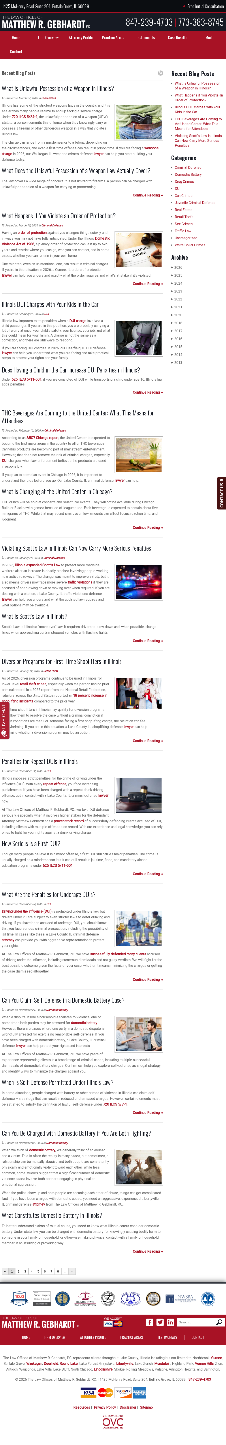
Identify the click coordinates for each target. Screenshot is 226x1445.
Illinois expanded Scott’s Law (37, 565)
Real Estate (183, 210)
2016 (176, 339)
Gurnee (216, 1358)
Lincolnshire (103, 1369)
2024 (176, 283)
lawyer (99, 154)
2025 (176, 275)
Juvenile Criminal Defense (195, 203)
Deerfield (51, 1364)
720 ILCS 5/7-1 (115, 1104)
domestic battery (84, 1023)
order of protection (32, 233)
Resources (81, 1407)
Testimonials (145, 37)
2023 (176, 291)
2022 (176, 299)
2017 (176, 331)
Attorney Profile (81, 37)
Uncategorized (186, 238)
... (65, 1271)
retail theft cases (33, 684)
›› (72, 1271)
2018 (176, 323)
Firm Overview (48, 37)
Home (16, 37)
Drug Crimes (184, 182)
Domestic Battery (57, 1010)
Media (209, 37)
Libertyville (124, 1364)
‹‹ (5, 1271)
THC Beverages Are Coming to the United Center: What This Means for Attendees (198, 124)
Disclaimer (128, 1407)
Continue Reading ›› (148, 195)
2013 (176, 362)
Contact (16, 51)
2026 (176, 267)
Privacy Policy (105, 1407)
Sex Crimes (184, 224)
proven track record (69, 821)
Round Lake (69, 1364)
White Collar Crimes (190, 245)
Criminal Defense (52, 225)
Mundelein (162, 1364)
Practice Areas (113, 37)
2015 (176, 347)
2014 (176, 355)
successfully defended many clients (118, 954)
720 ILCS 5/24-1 (25, 117)
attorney (8, 940)
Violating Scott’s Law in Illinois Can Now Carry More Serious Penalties (198, 141)
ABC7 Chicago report (42, 438)
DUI (46, 314)
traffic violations (80, 582)
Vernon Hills (204, 1364)
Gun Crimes (48, 98)
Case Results (177, 37)
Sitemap (146, 1407)
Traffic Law (183, 231)
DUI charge (77, 321)
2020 (176, 315)
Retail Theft (50, 671)
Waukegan (34, 1364)
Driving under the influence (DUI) (26, 911)
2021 (176, 307)
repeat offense (54, 784)
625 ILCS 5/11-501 (26, 379)
